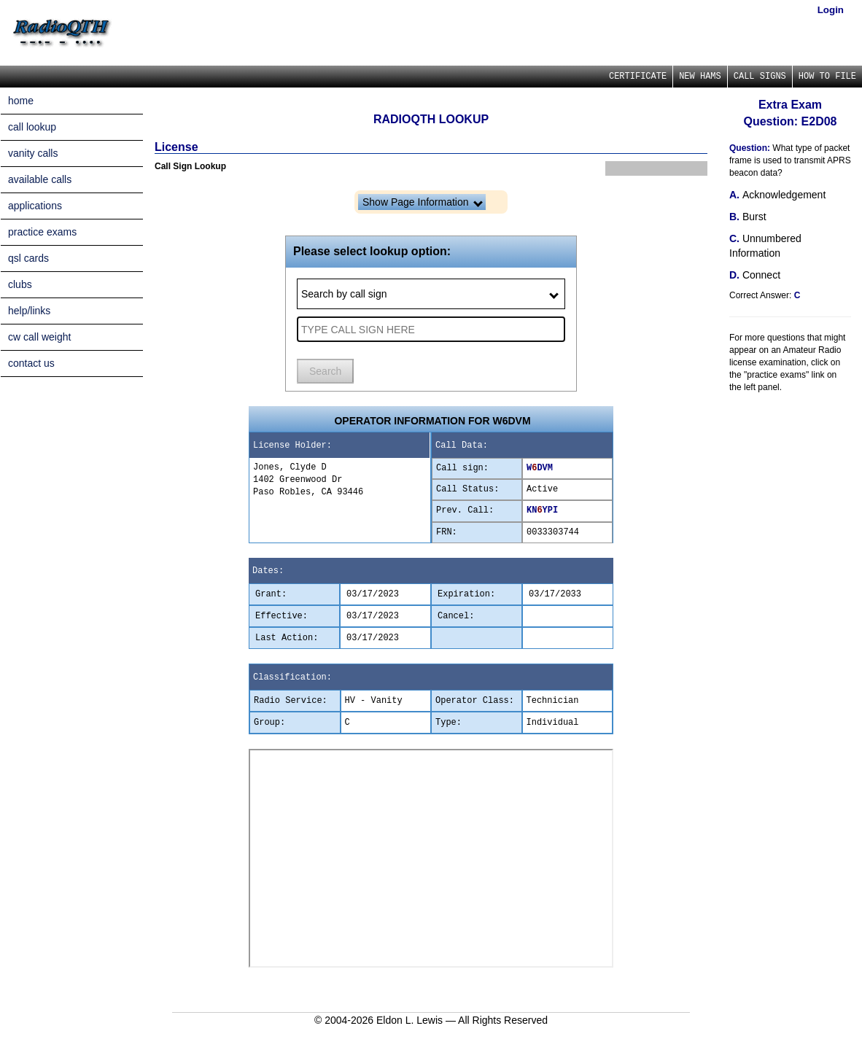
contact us (31, 363)
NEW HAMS (700, 76)
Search (325, 371)
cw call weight (39, 337)
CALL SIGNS (760, 76)
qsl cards (28, 258)
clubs (20, 284)
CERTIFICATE (638, 76)
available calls (39, 179)
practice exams (42, 232)
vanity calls (33, 153)
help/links (29, 310)
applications (35, 205)
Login (831, 9)
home (21, 100)
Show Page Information (422, 202)
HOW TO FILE (827, 76)
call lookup (32, 127)
